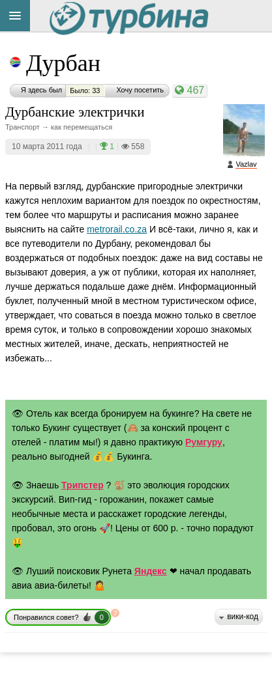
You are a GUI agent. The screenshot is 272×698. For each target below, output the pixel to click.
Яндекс (150, 571)
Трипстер (82, 485)
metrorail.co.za (117, 229)
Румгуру (203, 442)
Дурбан (63, 63)
